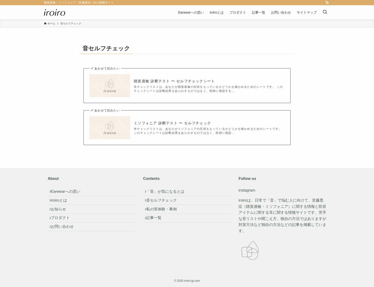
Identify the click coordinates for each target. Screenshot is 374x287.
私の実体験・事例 (164, 215)
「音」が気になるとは (168, 193)
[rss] (327, 2)
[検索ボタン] (325, 12)
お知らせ (61, 215)
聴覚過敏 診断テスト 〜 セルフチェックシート (174, 81)
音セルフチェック (164, 204)
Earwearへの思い (68, 193)
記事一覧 (156, 227)
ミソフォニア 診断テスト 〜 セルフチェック (172, 123)
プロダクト (63, 227)
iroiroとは (61, 204)
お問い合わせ (64, 238)
